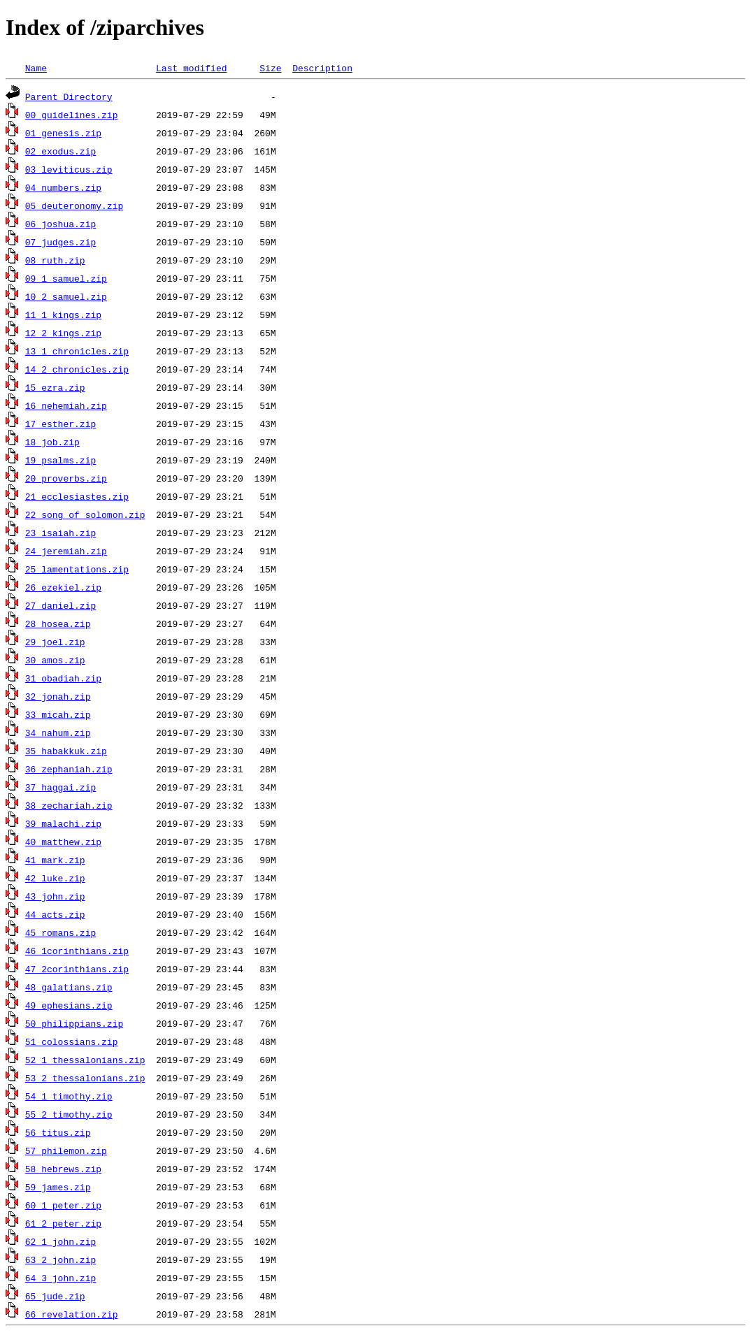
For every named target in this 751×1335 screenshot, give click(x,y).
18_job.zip (52, 441)
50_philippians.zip (74, 1023)
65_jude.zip (55, 1296)
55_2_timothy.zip (69, 1114)
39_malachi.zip (63, 823)
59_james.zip (58, 1187)
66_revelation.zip (71, 1314)
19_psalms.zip (60, 460)
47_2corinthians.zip (77, 968)
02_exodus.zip (60, 151)
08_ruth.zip (55, 260)
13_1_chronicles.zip (77, 351)
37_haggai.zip (60, 787)
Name (36, 68)
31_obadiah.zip (63, 678)
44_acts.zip (55, 914)
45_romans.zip (60, 932)
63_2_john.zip (60, 1259)
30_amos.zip (55, 660)
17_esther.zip (60, 423)
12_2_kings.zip (63, 332)
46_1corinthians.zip (77, 950)
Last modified (191, 68)
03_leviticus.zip (69, 169)
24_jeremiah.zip (66, 550)
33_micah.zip (58, 714)
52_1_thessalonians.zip (85, 1059)
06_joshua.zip (60, 223)
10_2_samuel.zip (66, 296)
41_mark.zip (55, 859)
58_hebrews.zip (63, 1168)
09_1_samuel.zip (66, 278)
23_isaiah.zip (60, 532)
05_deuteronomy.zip (74, 205)
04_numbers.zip (63, 187)
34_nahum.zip (58, 732)
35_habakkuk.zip (66, 750)
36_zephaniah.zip (69, 769)
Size (270, 68)
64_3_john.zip (60, 1277)
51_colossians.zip (71, 1041)
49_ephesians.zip (69, 1005)
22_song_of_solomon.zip (85, 514)
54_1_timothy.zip (69, 1096)
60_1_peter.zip (63, 1205)
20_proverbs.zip (66, 478)
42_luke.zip (55, 878)
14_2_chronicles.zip (77, 369)
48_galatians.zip (69, 987)
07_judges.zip (60, 242)
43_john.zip (55, 896)
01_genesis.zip (63, 133)
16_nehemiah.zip (66, 405)
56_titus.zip (58, 1132)
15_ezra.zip (55, 387)
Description (322, 68)
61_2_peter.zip (63, 1223)
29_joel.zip (55, 641)
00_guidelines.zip (71, 114)
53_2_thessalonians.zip (85, 1077)
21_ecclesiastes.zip (77, 496)
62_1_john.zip (60, 1241)
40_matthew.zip (63, 841)
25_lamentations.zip (77, 569)
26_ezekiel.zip (63, 587)
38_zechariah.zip (69, 805)
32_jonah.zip (58, 696)
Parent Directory (69, 96)
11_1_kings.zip (63, 314)
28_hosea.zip (58, 623)
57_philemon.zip (66, 1150)
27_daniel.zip (60, 605)
